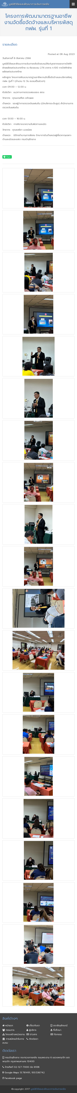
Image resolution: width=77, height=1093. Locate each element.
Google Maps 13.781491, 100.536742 (23, 1072)
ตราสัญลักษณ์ (59, 1025)
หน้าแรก (7, 1025)
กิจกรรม (56, 1034)
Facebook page (12, 1078)
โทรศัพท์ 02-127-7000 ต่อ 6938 (20, 1067)
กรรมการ (8, 1030)
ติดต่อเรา (32, 1039)
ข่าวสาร (31, 1034)
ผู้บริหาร (31, 1030)
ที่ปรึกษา (56, 1030)
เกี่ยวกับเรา (33, 1025)
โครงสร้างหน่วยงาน (13, 1034)
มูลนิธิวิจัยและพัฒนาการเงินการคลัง (29, 4)
